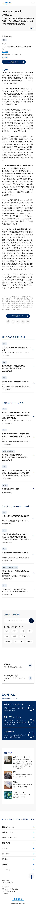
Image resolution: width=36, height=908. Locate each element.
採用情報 (4, 864)
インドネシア (18, 641)
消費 (7, 631)
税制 (4, 530)
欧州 (4, 40)
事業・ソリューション (8, 827)
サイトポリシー (6, 884)
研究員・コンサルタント (9, 837)
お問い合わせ (5, 880)
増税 (30, 631)
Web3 (4, 409)
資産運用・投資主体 (8, 451)
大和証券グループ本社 (8, 891)
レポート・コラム (14, 819)
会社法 (23, 636)
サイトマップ (5, 887)
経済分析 (25, 819)
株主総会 (8, 641)
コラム (5, 485)
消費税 (14, 636)
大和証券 (5, 893)
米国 (4, 512)
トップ (4, 819)
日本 (4, 430)
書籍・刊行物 (6, 843)
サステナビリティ (7, 854)
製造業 (14, 631)
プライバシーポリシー (7, 882)
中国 (22, 631)
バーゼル (29, 641)
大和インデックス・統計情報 (10, 889)
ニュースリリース (7, 870)
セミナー (4, 848)
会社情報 (4, 859)
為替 (7, 636)
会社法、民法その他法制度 (10, 567)
